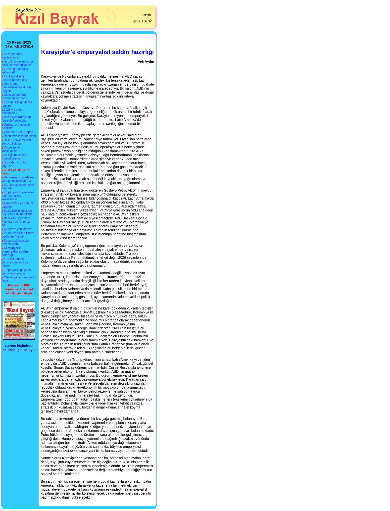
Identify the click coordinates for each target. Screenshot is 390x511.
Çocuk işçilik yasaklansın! (11, 149)
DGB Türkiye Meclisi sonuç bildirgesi (16, 141)
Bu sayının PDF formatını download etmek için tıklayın (19, 289)
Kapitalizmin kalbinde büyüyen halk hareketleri (18, 212)
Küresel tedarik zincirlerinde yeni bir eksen (15, 262)
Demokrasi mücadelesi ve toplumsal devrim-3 (18, 179)
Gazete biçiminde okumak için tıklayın (19, 348)
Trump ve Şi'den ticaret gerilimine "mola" (18, 234)
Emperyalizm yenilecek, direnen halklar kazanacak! (18, 196)
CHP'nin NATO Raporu (19, 132)
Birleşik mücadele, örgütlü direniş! (15, 156)
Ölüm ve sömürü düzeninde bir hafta (14, 96)
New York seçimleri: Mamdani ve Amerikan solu (16, 221)
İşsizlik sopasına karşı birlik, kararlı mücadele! (17, 63)
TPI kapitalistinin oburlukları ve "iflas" (15, 78)
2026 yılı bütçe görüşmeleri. (12, 111)
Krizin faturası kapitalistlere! (12, 55)
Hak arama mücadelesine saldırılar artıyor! (17, 87)
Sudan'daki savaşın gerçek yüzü (16, 242)
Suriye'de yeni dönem (18, 229)
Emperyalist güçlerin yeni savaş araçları (16, 271)
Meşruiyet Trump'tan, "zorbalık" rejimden (17, 118)
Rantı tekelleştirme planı (20, 136)
